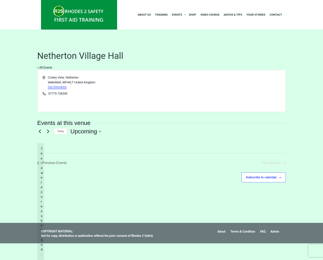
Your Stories (255, 14)
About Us (144, 14)
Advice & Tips (233, 14)
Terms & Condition (242, 231)
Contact (276, 14)
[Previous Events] (39, 131)
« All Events (44, 67)
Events (177, 14)
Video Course (209, 14)
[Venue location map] (223, 91)
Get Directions (57, 87)
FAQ (263, 231)
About (222, 231)
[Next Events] (48, 131)
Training (161, 14)
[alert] (40, 201)
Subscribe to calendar (261, 177)
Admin (275, 231)
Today (60, 131)
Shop (192, 14)
